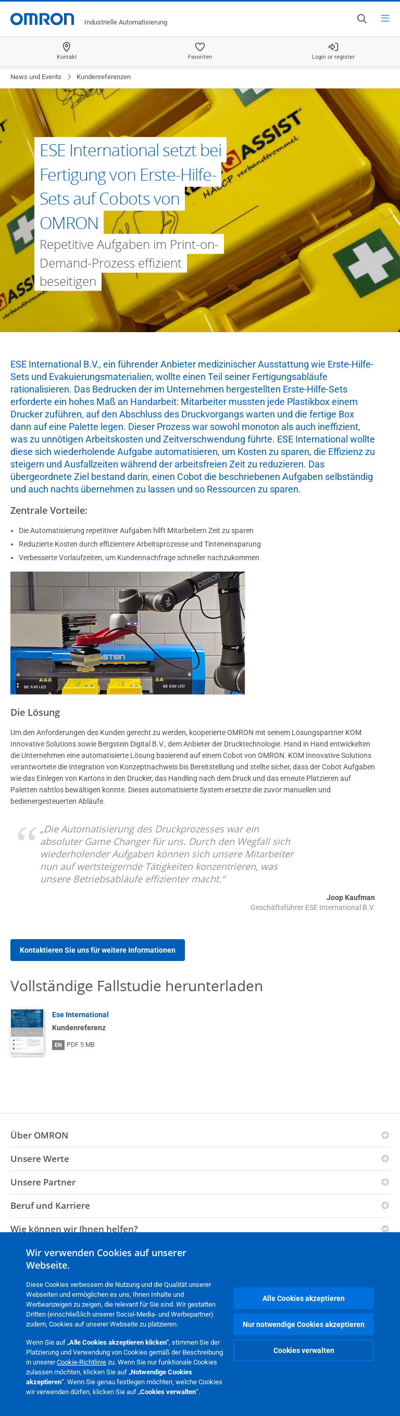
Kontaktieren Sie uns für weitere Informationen (98, 950)
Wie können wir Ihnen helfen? (74, 1229)
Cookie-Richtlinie (81, 1362)
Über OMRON (39, 1135)
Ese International (80, 1014)
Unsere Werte (39, 1159)
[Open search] (361, 19)
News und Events (35, 77)
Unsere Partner (43, 1182)
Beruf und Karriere (50, 1205)
